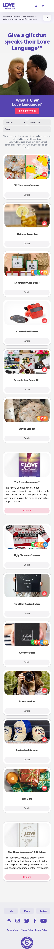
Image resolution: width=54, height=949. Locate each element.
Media (27, 911)
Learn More (32, 19)
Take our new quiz (27, 110)
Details (27, 195)
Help (11, 911)
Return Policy (41, 930)
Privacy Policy (27, 930)
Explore (27, 510)
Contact (43, 911)
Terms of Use (12, 930)
